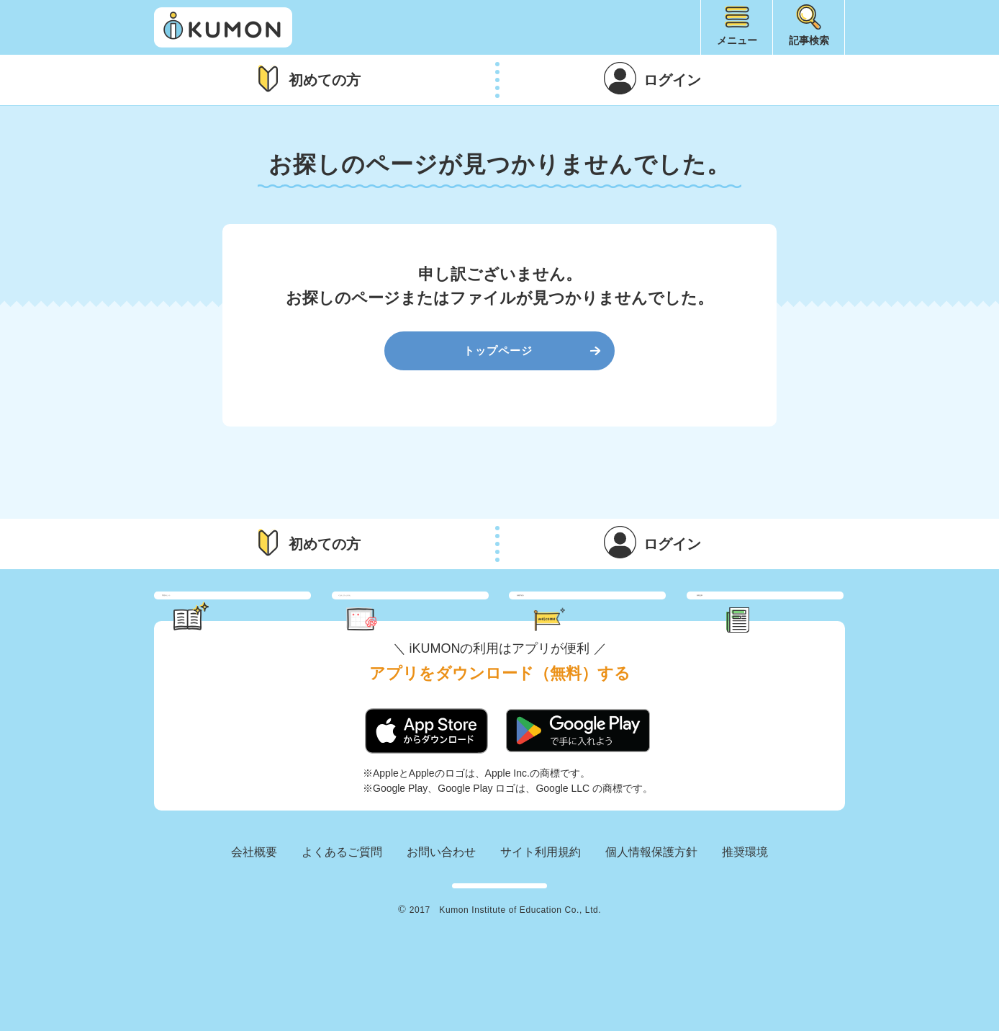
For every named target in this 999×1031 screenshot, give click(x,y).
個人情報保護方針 (651, 901)
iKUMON (223, 27)
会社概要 (254, 901)
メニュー (737, 40)
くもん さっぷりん (429, 620)
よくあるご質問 (342, 901)
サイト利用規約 (540, 901)
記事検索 (809, 40)
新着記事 (782, 620)
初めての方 (325, 80)
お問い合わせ (441, 901)
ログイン (672, 80)
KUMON (499, 947)
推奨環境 (745, 901)
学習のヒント (246, 620)
